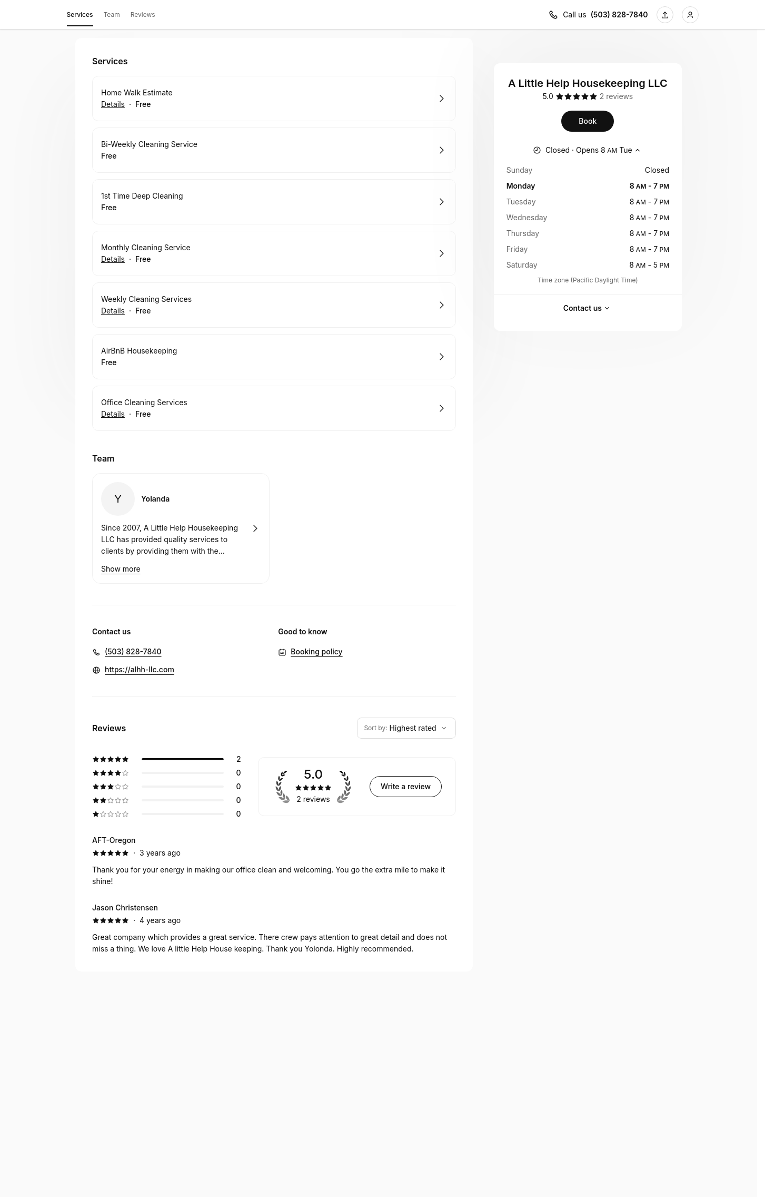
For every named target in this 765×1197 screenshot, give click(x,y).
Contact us (587, 308)
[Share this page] (665, 14)
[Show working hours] (588, 150)
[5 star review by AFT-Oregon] (274, 861)
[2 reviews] (616, 96)
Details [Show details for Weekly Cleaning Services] (113, 311)
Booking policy (316, 651)
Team (112, 14)
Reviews (143, 14)
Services (80, 16)
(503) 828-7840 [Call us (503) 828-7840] (619, 14)
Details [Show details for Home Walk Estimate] (113, 104)
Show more (121, 568)
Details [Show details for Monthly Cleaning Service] (113, 259)
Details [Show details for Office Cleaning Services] (113, 414)
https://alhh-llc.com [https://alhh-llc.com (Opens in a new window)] (139, 669)
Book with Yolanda (181, 528)
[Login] (690, 14)
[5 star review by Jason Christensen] (274, 928)
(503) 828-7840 (133, 651)
